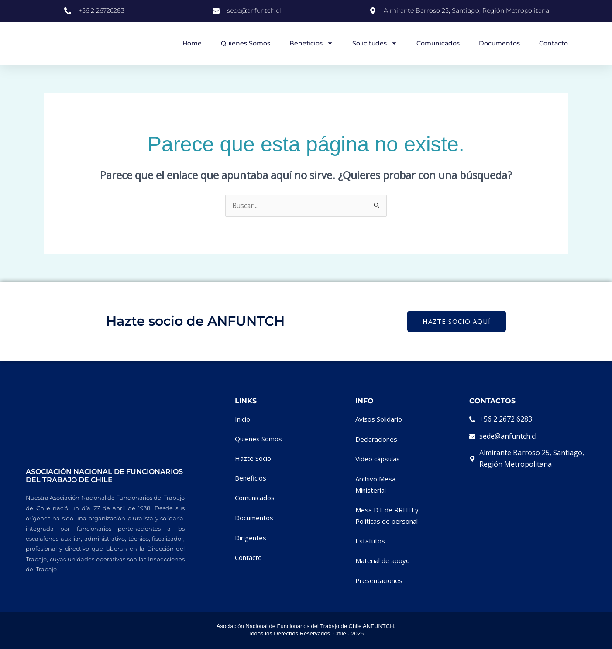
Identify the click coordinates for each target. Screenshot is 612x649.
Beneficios (311, 43)
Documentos (499, 43)
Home (192, 43)
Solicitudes (374, 43)
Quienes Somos (245, 43)
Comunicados (438, 43)
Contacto (553, 43)
